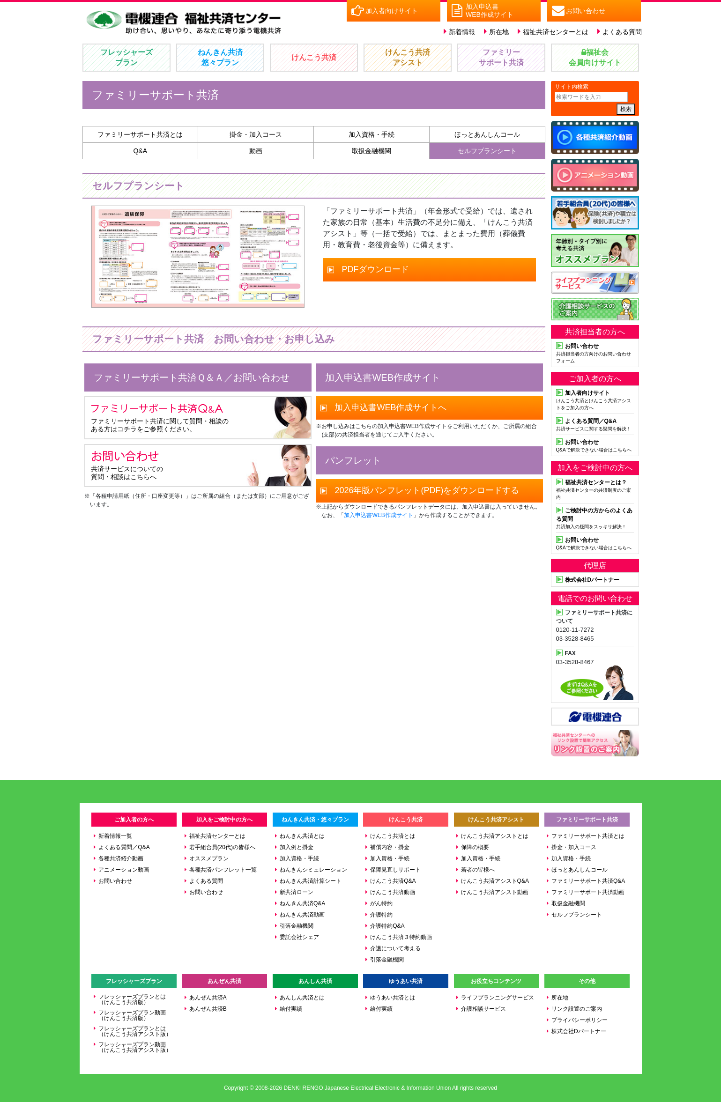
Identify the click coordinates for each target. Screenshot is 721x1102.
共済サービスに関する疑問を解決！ (595, 423)
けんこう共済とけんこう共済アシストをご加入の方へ (595, 399)
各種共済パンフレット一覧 (223, 869)
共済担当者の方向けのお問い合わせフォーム (595, 352)
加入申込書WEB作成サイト (378, 515)
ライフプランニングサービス (497, 997)
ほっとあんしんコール (487, 134)
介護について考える (395, 948)
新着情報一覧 (115, 836)
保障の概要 (475, 847)
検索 (626, 109)
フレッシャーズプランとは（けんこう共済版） (132, 999)
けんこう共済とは (392, 836)
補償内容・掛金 (389, 847)
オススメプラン (209, 858)
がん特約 (381, 903)
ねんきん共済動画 (302, 914)
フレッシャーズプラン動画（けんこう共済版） (132, 1015)
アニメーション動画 (123, 869)
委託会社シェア (299, 937)
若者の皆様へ (478, 869)
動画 (255, 151)
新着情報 (462, 32)
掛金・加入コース (256, 134)
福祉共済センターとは (555, 32)
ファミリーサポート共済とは (140, 134)
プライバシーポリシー (579, 1020)
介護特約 (381, 914)
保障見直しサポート (395, 869)
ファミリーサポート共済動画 (587, 892)
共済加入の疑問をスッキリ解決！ (595, 517)
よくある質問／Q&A (123, 847)
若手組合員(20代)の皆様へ (222, 847)
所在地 (499, 32)
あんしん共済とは (302, 997)
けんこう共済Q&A (393, 881)
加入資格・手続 (371, 134)
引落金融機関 (296, 926)
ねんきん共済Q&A (302, 903)
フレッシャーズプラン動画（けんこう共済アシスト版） (134, 1047)
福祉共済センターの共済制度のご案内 (595, 489)
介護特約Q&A (387, 926)
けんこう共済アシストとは (494, 836)
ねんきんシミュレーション (313, 869)
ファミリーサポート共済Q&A (588, 881)
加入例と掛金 (296, 847)
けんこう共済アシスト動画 (494, 892)
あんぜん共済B (208, 1009)
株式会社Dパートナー (578, 1031)
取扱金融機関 (371, 151)
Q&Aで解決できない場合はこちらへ (595, 444)
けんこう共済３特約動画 (401, 937)
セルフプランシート (487, 151)
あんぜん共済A (208, 997)
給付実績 (291, 1009)
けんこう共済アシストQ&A (495, 881)
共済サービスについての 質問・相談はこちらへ (134, 465)
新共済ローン (296, 892)
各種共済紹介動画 (120, 858)
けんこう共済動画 (392, 892)
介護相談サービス (483, 1009)
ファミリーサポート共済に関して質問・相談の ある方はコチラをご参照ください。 (160, 417)
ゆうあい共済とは (392, 997)
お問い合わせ (115, 881)
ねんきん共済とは (302, 836)
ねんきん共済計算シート (311, 881)
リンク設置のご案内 (576, 1009)
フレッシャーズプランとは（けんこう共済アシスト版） (134, 1031)
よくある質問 (622, 32)
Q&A (141, 151)
